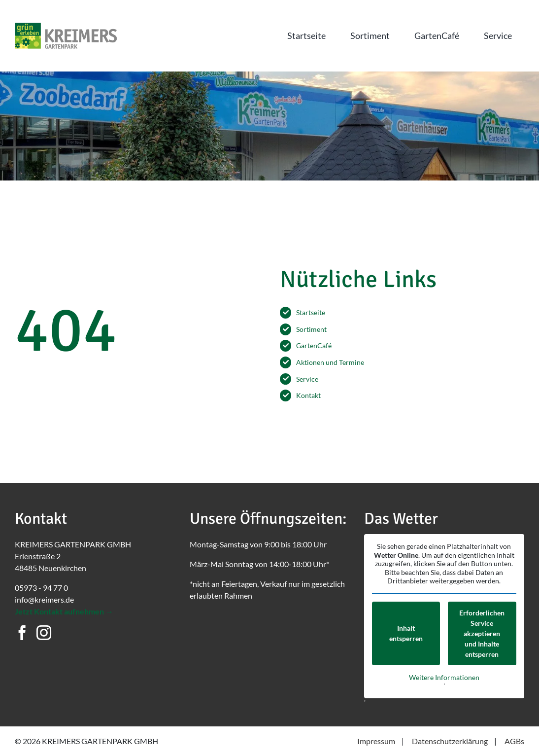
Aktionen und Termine (330, 362)
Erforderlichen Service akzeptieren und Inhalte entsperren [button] (482, 633)
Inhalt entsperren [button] (406, 633)
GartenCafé (314, 345)
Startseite (310, 312)
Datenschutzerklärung (450, 741)
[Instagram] (43, 632)
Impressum (376, 741)
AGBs (514, 741)
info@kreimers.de (44, 599)
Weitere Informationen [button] (444, 677)
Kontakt (308, 395)
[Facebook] (22, 632)
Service (307, 379)
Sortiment (311, 329)
